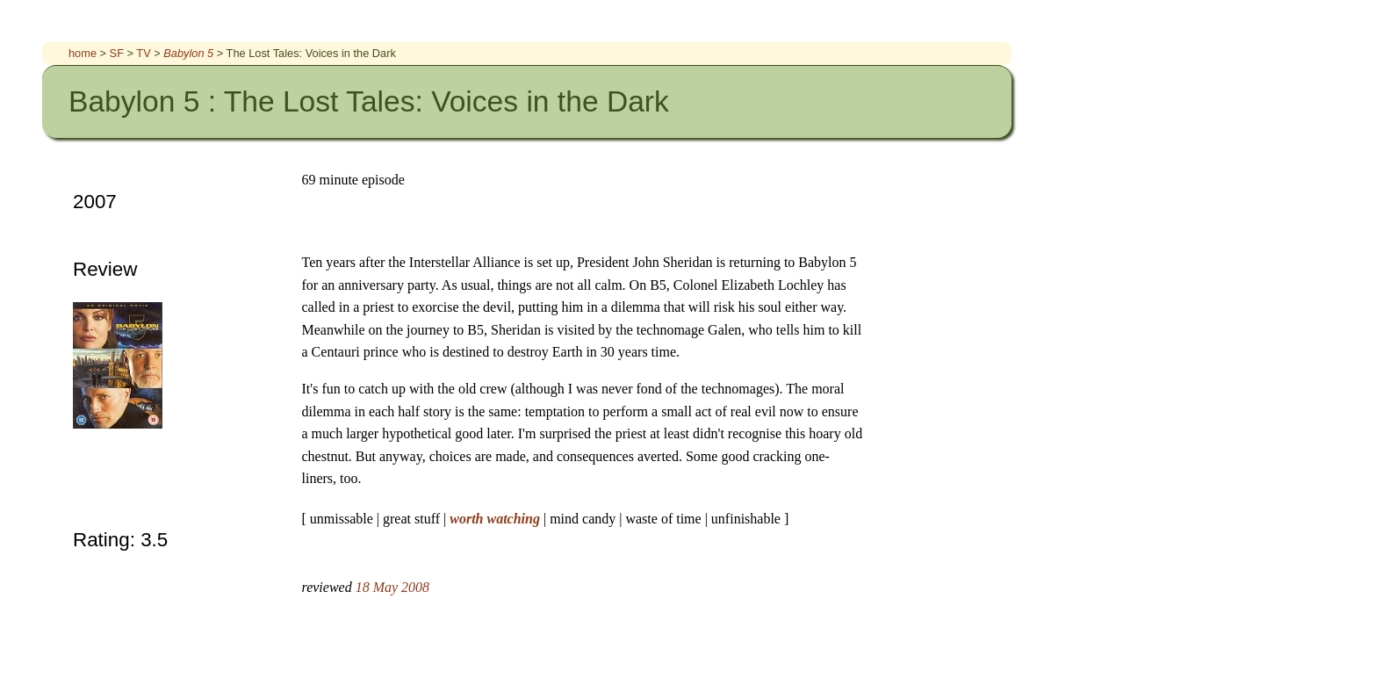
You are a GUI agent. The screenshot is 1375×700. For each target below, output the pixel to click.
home (84, 53)
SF (118, 53)
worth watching (497, 518)
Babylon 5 (189, 53)
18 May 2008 (392, 587)
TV (145, 53)
